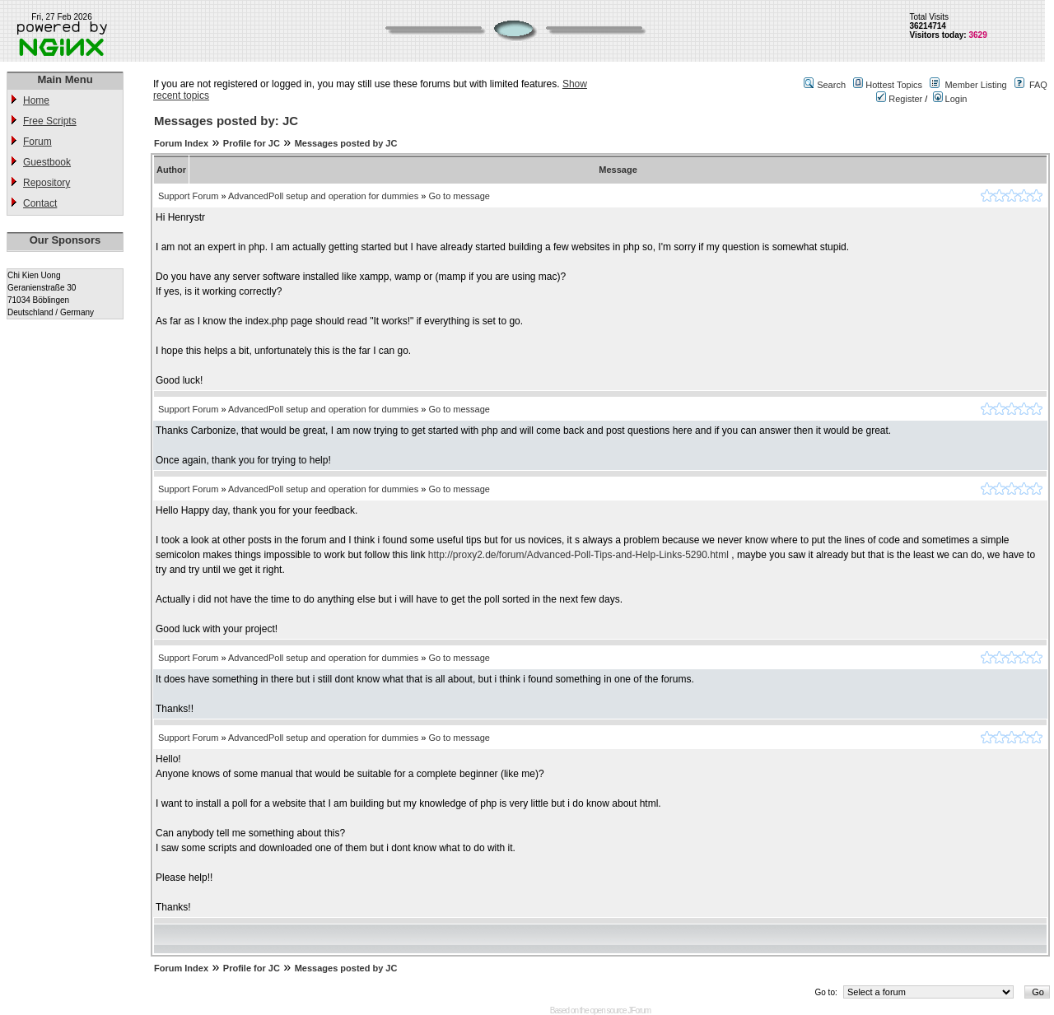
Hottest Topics (893, 85)
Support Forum (188, 196)
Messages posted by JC (346, 143)
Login (950, 99)
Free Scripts (50, 121)
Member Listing (975, 85)
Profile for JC (251, 143)
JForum (639, 1010)
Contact (40, 203)
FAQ (1038, 85)
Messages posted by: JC (226, 121)
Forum (37, 141)
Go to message (459, 196)
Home (36, 100)
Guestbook (47, 162)
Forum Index (181, 143)
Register (899, 99)
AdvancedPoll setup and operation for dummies (323, 196)
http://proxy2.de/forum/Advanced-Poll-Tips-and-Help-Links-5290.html (578, 555)
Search (831, 85)
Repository (46, 183)
